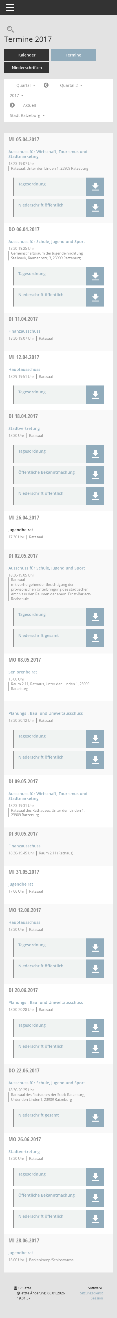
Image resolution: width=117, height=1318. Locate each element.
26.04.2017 (23, 517)
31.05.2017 (23, 871)
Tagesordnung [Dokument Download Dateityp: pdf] (32, 184)
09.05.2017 (23, 781)
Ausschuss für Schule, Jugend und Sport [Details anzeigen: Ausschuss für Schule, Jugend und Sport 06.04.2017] (46, 241)
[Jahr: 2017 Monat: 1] (46, 85)
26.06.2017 (24, 1139)
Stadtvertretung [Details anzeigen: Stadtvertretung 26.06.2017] (24, 1151)
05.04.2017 (23, 139)
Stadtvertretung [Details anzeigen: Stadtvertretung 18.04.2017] (24, 428)
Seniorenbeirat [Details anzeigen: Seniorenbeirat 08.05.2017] (22, 672)
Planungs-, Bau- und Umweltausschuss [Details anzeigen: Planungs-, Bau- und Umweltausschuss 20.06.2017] (45, 1002)
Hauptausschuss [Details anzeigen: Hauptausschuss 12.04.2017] (24, 369)
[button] (95, 187)
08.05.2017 (24, 659)
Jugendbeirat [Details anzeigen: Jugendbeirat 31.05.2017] (20, 884)
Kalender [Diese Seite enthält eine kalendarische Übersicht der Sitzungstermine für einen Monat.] (27, 55)
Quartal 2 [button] (71, 85)
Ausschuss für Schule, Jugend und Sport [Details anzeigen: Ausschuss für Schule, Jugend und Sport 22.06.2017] (46, 1082)
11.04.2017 (23, 319)
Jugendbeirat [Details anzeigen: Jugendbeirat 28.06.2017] (20, 1252)
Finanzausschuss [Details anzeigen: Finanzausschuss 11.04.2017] (24, 331)
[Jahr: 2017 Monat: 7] (12, 105)
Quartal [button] (25, 85)
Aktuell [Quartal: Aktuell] (29, 105)
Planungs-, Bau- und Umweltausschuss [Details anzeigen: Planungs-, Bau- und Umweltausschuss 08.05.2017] (45, 713)
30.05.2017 (23, 833)
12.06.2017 (24, 910)
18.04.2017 (23, 416)
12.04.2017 (23, 357)
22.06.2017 (23, 1070)
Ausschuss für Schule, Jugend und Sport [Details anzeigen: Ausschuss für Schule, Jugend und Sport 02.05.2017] (46, 568)
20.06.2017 (23, 990)
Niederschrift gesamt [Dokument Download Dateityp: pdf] (38, 635)
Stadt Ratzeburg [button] (27, 115)
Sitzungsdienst (91, 1296)
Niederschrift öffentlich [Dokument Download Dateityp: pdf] (40, 205)
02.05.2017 (23, 555)
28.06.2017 (23, 1240)
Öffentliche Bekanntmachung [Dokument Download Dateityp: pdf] (46, 472)
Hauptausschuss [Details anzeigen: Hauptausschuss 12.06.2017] (24, 922)
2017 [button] (16, 95)
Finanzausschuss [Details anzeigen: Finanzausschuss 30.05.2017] (24, 846)
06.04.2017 (23, 229)
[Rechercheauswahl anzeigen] (9, 29)
